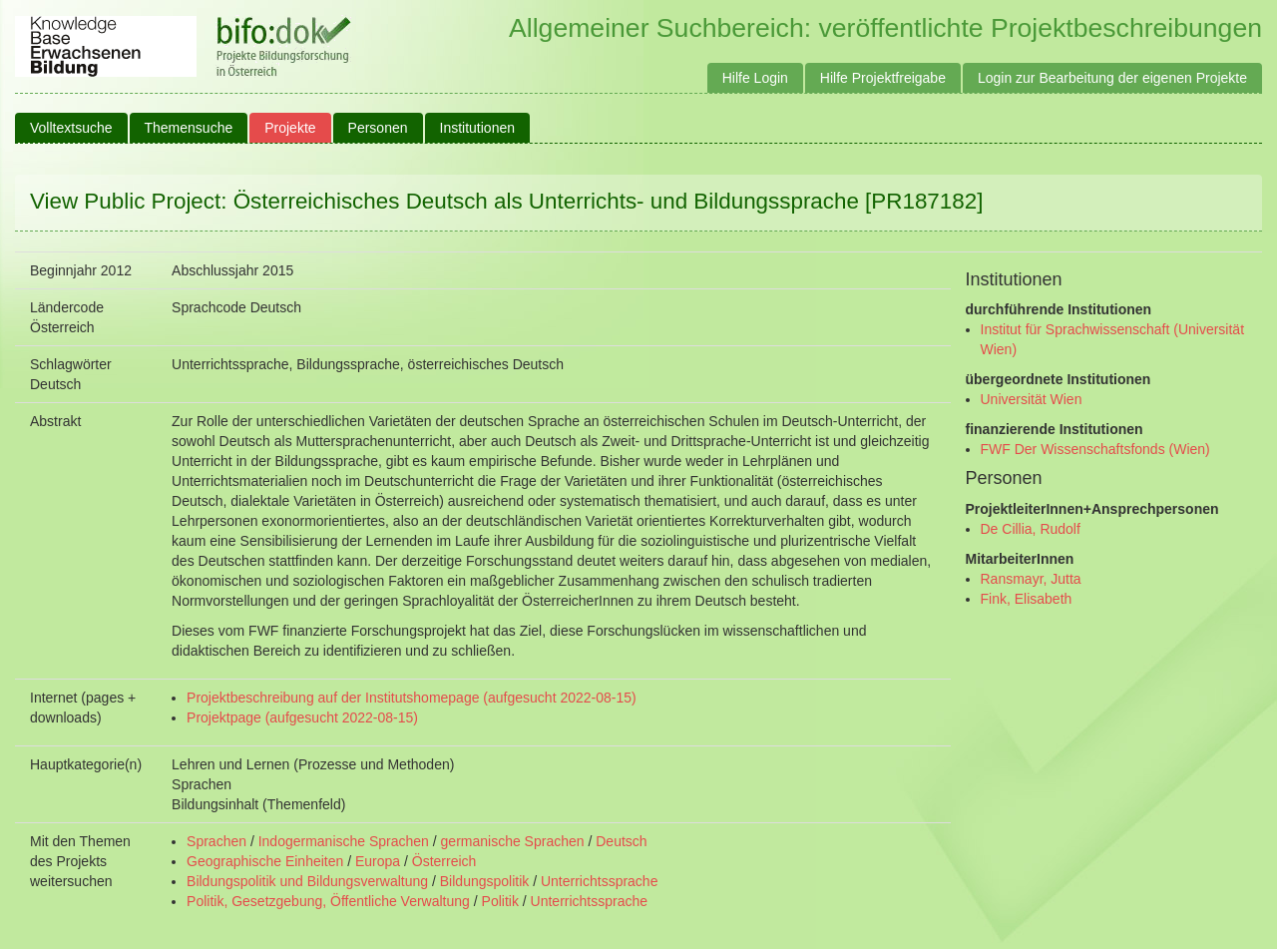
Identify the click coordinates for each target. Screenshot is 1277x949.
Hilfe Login (755, 78)
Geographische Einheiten (265, 861)
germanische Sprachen (513, 841)
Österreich (444, 861)
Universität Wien (1031, 399)
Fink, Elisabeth (1026, 599)
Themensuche (189, 128)
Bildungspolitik (485, 881)
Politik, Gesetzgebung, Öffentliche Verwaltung (328, 901)
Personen (378, 128)
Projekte (289, 128)
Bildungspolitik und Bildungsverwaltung (307, 881)
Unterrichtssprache (599, 881)
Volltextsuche (71, 128)
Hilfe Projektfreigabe (883, 78)
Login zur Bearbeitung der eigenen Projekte (1112, 78)
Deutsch (621, 841)
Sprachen (216, 841)
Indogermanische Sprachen (343, 841)
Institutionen (478, 128)
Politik (500, 901)
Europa (377, 861)
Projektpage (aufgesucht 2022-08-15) (302, 717)
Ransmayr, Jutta (1031, 579)
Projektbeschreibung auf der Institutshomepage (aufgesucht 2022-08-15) (412, 698)
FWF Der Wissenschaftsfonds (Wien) (1095, 449)
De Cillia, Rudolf (1030, 529)
